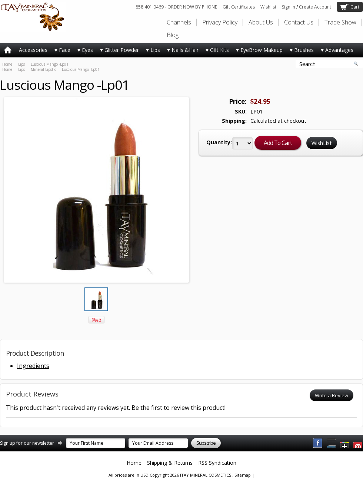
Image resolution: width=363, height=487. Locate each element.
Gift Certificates (239, 7)
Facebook (318, 443)
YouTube (358, 443)
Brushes (300, 51)
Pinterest (331, 443)
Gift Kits (215, 51)
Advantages (335, 51)
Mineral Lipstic (43, 69)
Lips (151, 51)
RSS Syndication (217, 462)
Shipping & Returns (170, 462)
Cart (354, 7)
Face (60, 51)
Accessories (33, 49)
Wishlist (268, 7)
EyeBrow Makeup (258, 51)
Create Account (315, 7)
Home (7, 64)
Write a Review (331, 395)
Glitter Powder (118, 51)
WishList (322, 143)
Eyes (83, 51)
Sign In (288, 7)
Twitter (345, 443)
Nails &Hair (181, 51)
